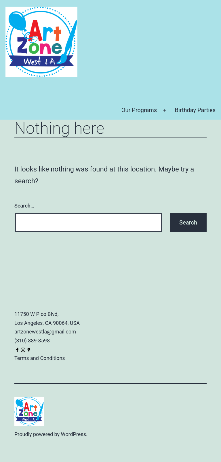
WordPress (73, 434)
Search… (24, 206)
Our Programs (139, 110)
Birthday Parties (195, 110)
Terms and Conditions (39, 358)
